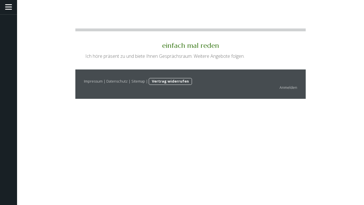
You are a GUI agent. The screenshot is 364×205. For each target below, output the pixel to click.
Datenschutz (117, 81)
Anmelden (288, 87)
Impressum (93, 81)
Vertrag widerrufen (170, 81)
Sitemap (138, 81)
